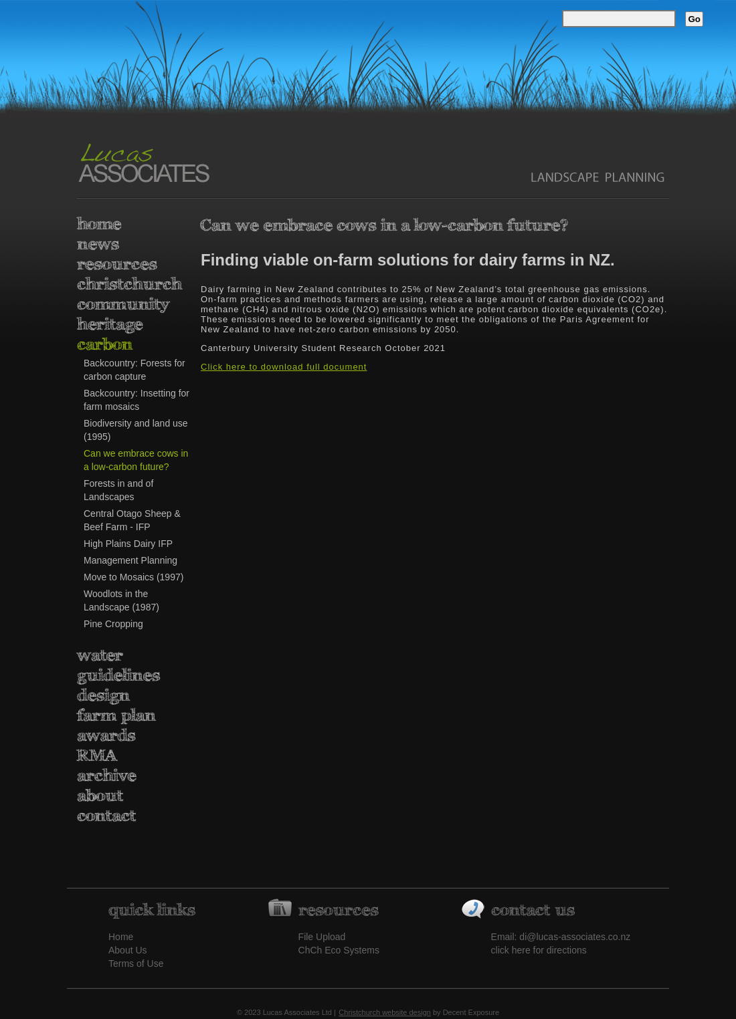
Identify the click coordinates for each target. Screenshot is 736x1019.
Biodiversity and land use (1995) (136, 430)
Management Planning (130, 560)
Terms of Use (135, 963)
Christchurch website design (385, 1012)
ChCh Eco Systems (338, 950)
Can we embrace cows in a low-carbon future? (136, 460)
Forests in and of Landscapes (118, 490)
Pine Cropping (113, 623)
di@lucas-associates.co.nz (574, 936)
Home (120, 936)
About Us (127, 950)
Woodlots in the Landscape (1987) (121, 600)
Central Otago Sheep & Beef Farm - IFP (132, 520)
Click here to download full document (284, 367)
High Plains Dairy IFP (128, 543)
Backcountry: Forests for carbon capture (134, 370)
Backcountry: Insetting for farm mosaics (136, 400)
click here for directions (539, 950)
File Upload (322, 936)
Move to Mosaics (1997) (133, 577)
